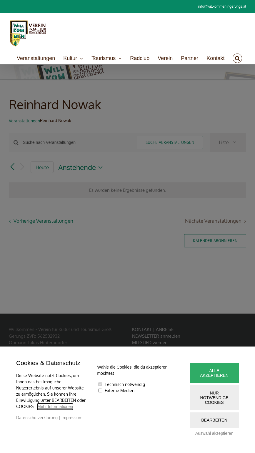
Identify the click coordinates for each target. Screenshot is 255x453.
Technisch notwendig (125, 384)
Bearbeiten (214, 420)
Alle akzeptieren (214, 373)
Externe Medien (119, 390)
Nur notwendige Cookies (214, 398)
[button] (237, 58)
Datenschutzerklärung (37, 417)
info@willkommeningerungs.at (222, 6)
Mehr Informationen (55, 406)
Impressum (71, 417)
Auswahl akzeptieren (214, 433)
